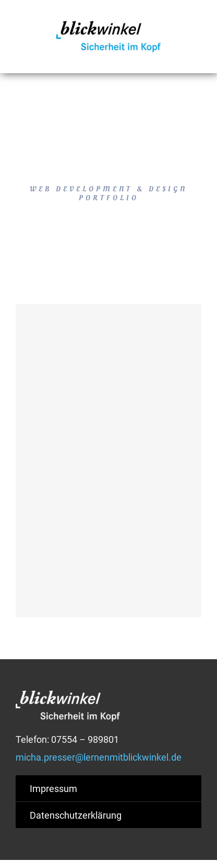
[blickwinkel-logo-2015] (108, 25)
